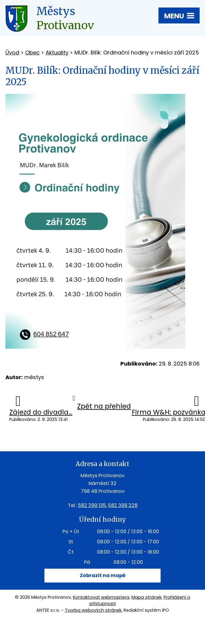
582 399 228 (122, 505)
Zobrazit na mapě (102, 575)
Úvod (12, 52)
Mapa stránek (146, 597)
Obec (32, 52)
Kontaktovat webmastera (101, 597)
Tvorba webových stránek (93, 610)
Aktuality (57, 52)
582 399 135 (92, 505)
